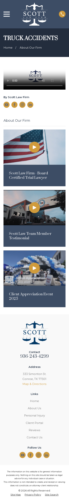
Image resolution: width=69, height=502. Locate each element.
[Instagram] (22, 104)
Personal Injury (34, 415)
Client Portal (34, 423)
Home (34, 401)
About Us (34, 408)
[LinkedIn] (30, 104)
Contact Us (34, 437)
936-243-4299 (34, 356)
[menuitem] (15, 495)
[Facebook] (14, 104)
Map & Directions (34, 384)
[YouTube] (6, 104)
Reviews (34, 430)
